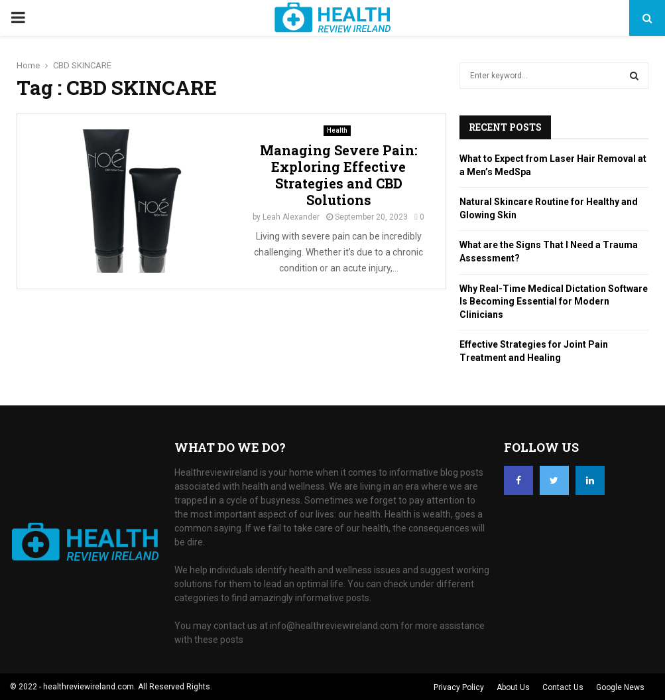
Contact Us (562, 687)
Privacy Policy (459, 687)
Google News (620, 687)
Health (337, 130)
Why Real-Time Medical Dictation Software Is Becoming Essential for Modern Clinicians (553, 301)
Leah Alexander (291, 217)
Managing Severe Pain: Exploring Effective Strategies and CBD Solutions (339, 174)
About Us (513, 687)
